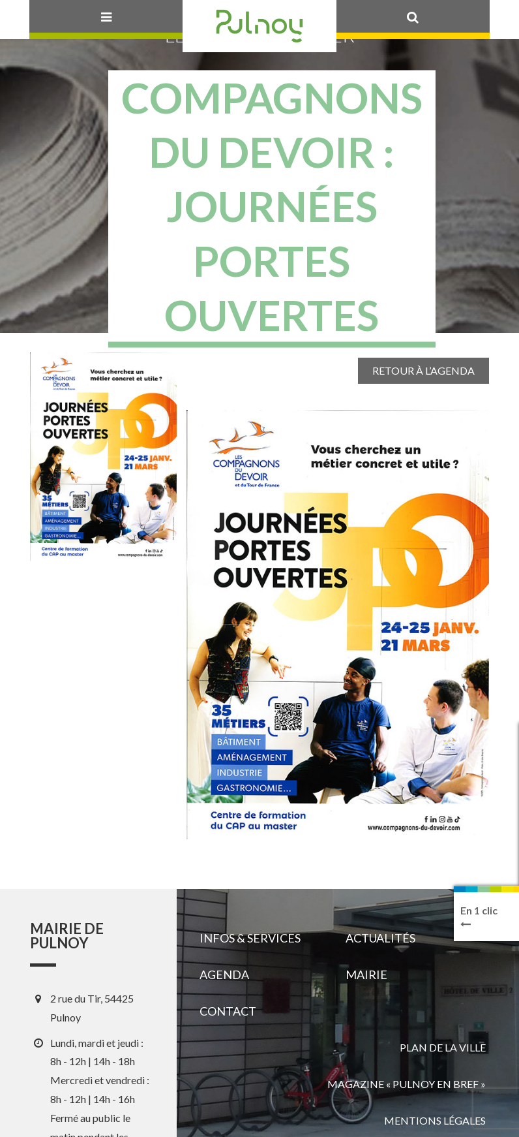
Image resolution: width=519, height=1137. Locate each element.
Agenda (224, 974)
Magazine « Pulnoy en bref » (406, 1084)
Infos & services (250, 938)
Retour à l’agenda (423, 370)
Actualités (380, 938)
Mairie (366, 974)
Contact (228, 1011)
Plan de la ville (443, 1047)
